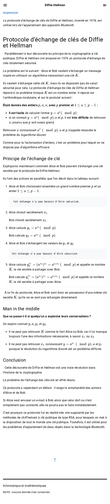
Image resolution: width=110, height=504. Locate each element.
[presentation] (76, 75)
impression (10, 12)
